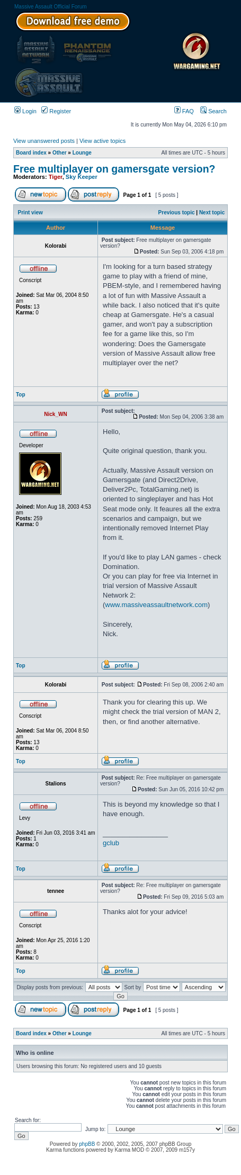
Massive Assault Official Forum (50, 7)
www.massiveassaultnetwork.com (156, 605)
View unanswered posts (44, 141)
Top (20, 394)
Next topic (212, 212)
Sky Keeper (81, 177)
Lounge (82, 153)
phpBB (87, 1144)
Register (56, 111)
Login (25, 111)
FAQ (184, 111)
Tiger (56, 177)
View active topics (102, 141)
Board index (31, 153)
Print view (30, 212)
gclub (111, 843)
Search (213, 111)
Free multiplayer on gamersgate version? (114, 169)
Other (59, 153)
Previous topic (176, 212)
